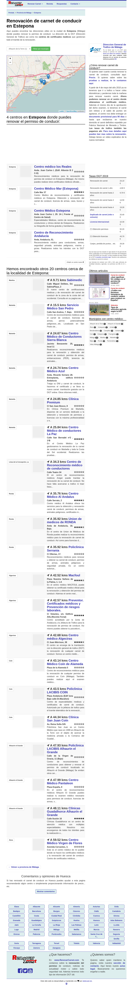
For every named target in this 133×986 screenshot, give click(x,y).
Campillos (108, 331)
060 (115, 59)
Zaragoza (56, 948)
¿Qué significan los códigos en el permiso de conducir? (118, 280)
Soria (16, 943)
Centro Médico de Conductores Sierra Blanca (64, 337)
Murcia (96, 930)
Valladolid (116, 943)
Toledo (76, 943)
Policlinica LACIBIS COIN (64, 690)
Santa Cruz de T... (96, 935)
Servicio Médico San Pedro (63, 306)
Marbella (114, 338)
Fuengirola (113, 334)
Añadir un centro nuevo (75, 262)
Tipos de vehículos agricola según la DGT (118, 309)
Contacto (75, 4)
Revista (50, 4)
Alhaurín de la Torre (98, 324)
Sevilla (116, 939)
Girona (116, 916)
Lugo (16, 930)
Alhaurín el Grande (115, 324)
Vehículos (114, 305)
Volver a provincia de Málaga (24, 867)
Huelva (76, 920)
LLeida (116, 925)
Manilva (104, 338)
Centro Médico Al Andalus (62, 495)
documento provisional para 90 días (107, 117)
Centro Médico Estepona (52, 210)
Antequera (102, 327)
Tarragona (36, 943)
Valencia (96, 943)
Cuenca (96, 916)
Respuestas (62, 4)
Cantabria (116, 911)
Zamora (36, 948)
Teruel (56, 943)
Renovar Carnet (35, 4)
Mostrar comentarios (46, 891)
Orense (17, 934)
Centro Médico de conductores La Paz (64, 430)
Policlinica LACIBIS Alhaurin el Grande (65, 749)
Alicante (56, 907)
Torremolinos (112, 341)
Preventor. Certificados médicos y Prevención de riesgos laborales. (65, 605)
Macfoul (74, 575)
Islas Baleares (116, 920)
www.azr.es (87, 981)
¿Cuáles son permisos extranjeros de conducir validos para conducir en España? (118, 295)
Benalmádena (96, 331)
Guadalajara (36, 920)
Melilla (76, 930)
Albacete (36, 907)
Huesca (96, 920)
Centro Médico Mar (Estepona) (56, 188)
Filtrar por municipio (41, 49)
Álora (93, 327)
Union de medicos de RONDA (64, 520)
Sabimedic (74, 280)
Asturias (96, 907)
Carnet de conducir (118, 275)
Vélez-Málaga (96, 344)
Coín (93, 334)
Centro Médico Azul (62, 369)
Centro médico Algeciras (62, 636)
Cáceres (76, 911)
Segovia (116, 934)
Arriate (113, 327)
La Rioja (56, 925)
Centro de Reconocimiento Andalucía (53, 234)
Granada (16, 920)
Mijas (93, 341)
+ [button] (10, 59)
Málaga (94, 338)
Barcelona (36, 911)
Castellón (16, 916)
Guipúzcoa (56, 920)
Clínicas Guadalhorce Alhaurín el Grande (64, 811)
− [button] (10, 62)
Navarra (116, 930)
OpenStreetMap (71, 111)
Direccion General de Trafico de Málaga (114, 45)
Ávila (116, 907)
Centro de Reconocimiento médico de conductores (64, 465)
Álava (16, 907)
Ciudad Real (56, 916)
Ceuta (36, 916)
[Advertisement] (46, 144)
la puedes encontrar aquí (103, 257)
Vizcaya (16, 948)
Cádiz (96, 911)
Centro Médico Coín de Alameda (65, 662)
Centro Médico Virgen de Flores (64, 841)
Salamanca (76, 934)
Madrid (37, 930)
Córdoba (76, 916)
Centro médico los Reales (53, 166)
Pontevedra (56, 934)
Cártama (119, 331)
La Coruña (36, 925)
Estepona (102, 334)
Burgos (56, 911)
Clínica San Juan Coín (63, 718)
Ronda (101, 341)
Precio (92, 77)
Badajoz (16, 911)
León (96, 925)
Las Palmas (76, 925)
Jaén (17, 925)
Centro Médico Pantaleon (62, 781)
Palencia (36, 934)
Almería (76, 907)
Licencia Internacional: (99, 222)
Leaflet (61, 111)
